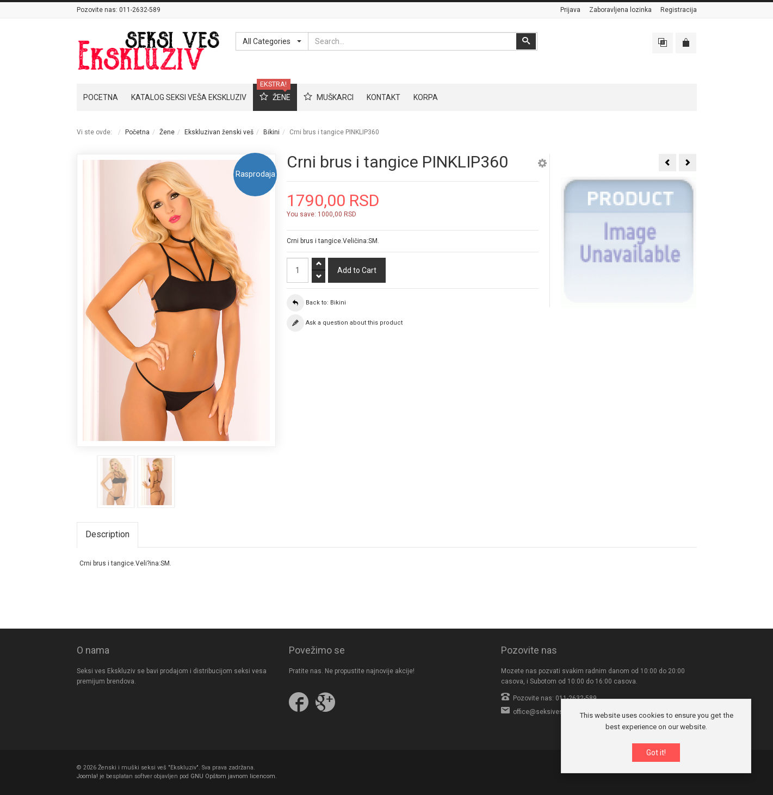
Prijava (570, 10)
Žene (167, 132)
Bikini (271, 132)
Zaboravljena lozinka (620, 10)
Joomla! (87, 776)
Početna (137, 132)
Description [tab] (107, 534)
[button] (542, 165)
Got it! (656, 752)
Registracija (678, 10)
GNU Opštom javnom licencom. (233, 776)
